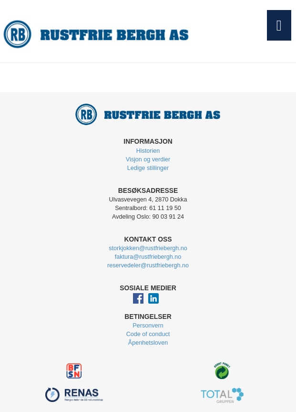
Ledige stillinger (148, 168)
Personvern (148, 325)
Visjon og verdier (148, 159)
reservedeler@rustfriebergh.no (148, 265)
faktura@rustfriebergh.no (148, 257)
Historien (148, 151)
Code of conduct (148, 334)
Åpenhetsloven (148, 342)
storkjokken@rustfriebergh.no (148, 248)
